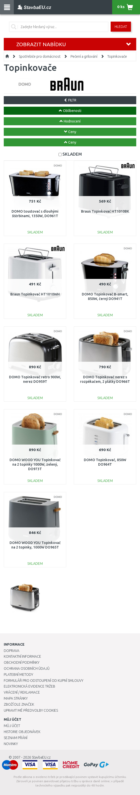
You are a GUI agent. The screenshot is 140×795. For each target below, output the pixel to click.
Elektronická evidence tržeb (29, 686)
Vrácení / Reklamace (22, 692)
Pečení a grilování (84, 56)
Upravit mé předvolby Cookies (31, 710)
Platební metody (18, 674)
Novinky (11, 744)
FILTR (70, 100)
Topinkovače (117, 56)
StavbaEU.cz (41, 757)
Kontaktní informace (22, 656)
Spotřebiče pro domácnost (39, 56)
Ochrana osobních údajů (27, 668)
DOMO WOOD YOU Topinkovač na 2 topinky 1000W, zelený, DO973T (35, 464)
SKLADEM (72, 154)
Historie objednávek (22, 732)
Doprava (11, 651)
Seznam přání (15, 738)
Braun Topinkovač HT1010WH (35, 294)
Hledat (121, 27)
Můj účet (12, 726)
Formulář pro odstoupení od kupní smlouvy (43, 681)
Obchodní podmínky (21, 662)
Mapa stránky (16, 698)
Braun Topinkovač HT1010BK (105, 211)
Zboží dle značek (19, 704)
